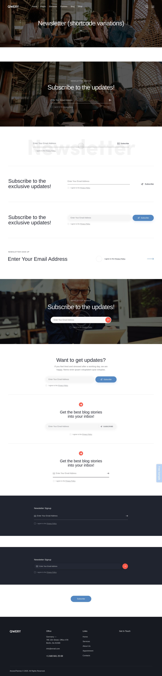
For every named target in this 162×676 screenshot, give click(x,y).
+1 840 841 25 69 (54, 656)
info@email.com (53, 649)
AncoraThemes (16, 671)
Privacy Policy (68, 107)
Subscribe (109, 100)
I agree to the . (63, 107)
